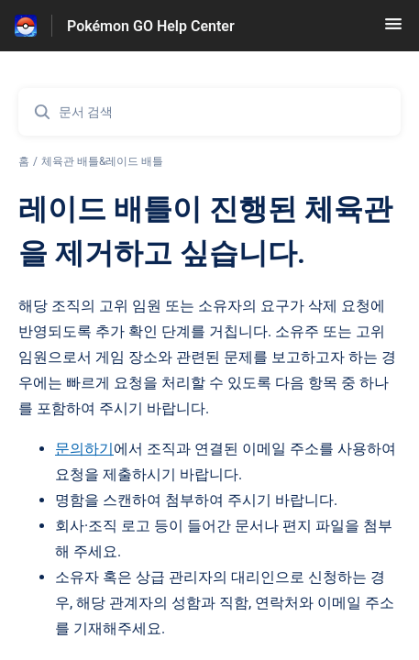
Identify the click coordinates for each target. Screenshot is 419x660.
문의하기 (84, 448)
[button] (393, 29)
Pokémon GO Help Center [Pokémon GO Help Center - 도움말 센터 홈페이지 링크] (151, 26)
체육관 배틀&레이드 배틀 (102, 161)
